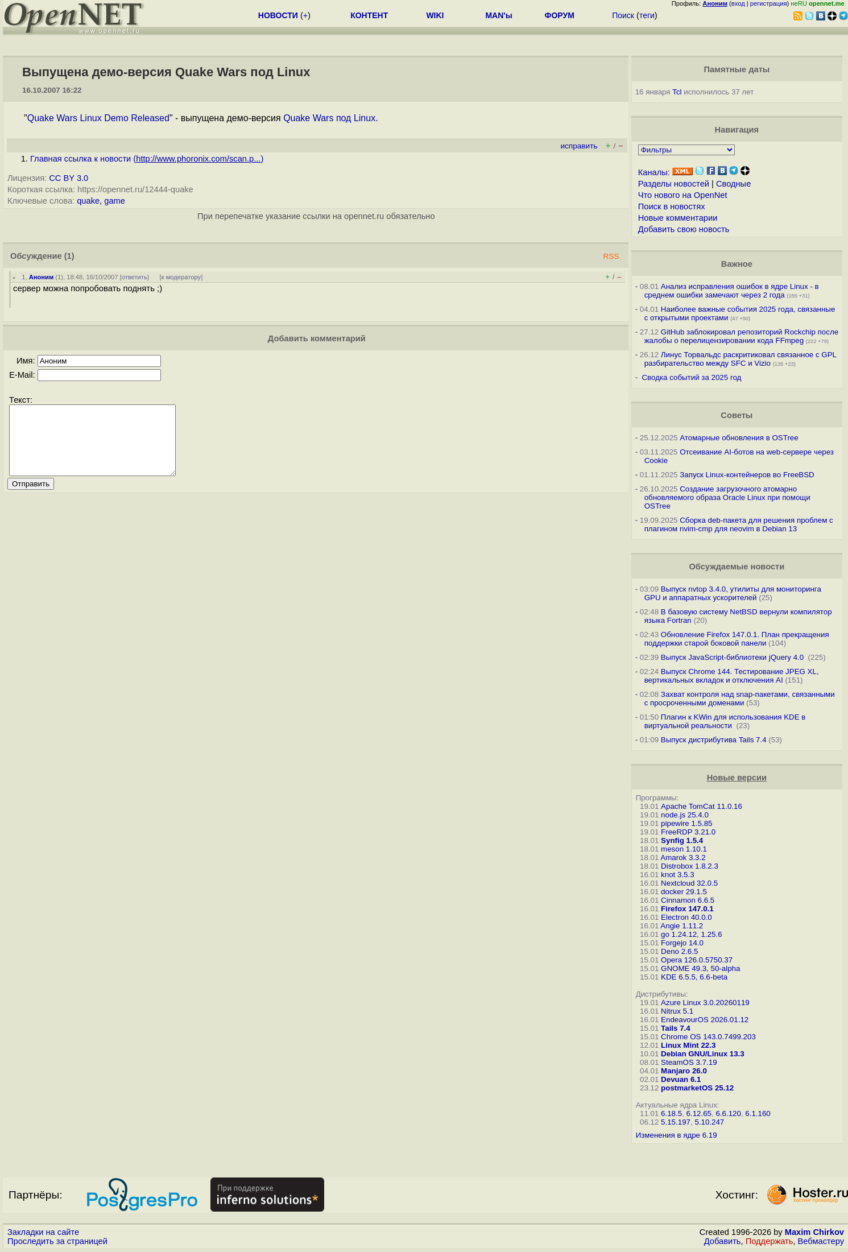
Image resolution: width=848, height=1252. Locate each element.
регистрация (768, 3)
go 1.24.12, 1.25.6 (691, 934)
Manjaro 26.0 (684, 1071)
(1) (69, 256)
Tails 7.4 (675, 1028)
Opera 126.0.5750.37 (697, 960)
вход (738, 3)
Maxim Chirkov (814, 1232)
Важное (736, 263)
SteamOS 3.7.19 (689, 1062)
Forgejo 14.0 (682, 943)
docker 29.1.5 (684, 891)
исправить (578, 146)
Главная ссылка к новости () (146, 158)
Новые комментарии (678, 217)
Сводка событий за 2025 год (691, 377)
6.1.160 (757, 1113)
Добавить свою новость (684, 229)
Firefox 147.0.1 (687, 908)
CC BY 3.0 (68, 178)
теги (647, 15)
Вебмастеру (821, 1241)
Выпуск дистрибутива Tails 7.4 (714, 740)
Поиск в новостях (671, 206)
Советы (736, 415)
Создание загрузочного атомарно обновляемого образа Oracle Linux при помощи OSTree (727, 497)
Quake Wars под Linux (329, 118)
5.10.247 (709, 1122)
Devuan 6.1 (681, 1079)
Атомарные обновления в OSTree (739, 437)
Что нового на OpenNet (682, 195)
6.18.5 (671, 1113)
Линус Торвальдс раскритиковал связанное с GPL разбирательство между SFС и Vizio (740, 358)
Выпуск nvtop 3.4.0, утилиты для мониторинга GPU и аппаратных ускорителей (732, 593)
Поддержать (769, 1241)
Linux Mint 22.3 (688, 1045)
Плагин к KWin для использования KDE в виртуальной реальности (725, 721)
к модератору (181, 277)
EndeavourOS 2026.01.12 (704, 1019)
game (114, 200)
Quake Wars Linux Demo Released (98, 118)
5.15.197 (675, 1122)
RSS (611, 256)
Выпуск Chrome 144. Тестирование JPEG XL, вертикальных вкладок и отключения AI (731, 675)
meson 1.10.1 (684, 849)
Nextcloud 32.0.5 (689, 883)
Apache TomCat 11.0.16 (701, 806)
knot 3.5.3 (677, 874)
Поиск (623, 15)
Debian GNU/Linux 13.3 (702, 1053)
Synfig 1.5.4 (682, 840)
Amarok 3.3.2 (682, 857)
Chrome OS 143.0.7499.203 (708, 1036)
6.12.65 (699, 1113)
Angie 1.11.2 (681, 926)
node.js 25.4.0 (685, 815)
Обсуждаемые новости (736, 566)
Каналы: (654, 172)
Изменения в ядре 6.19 (676, 1135)
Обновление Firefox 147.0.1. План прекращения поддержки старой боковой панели (736, 638)
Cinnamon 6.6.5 (687, 900)
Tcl (676, 92)
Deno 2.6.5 (679, 951)
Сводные (733, 183)
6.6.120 (728, 1113)
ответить (134, 277)
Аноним (41, 277)
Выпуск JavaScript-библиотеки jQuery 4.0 (733, 657)
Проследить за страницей (57, 1241)
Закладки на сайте (43, 1232)
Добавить (722, 1241)
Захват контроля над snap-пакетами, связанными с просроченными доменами (739, 698)
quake (88, 200)
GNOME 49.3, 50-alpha (700, 968)
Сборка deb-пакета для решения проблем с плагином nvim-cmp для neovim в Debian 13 (738, 524)
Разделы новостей (673, 183)
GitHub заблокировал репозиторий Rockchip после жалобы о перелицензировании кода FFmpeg (741, 336)
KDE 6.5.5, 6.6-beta (694, 977)
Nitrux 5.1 (677, 1011)
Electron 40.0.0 (686, 917)
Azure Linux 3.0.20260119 (705, 1002)
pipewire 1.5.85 (686, 823)
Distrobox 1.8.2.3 (689, 866)
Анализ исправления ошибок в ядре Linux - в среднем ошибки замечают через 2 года (731, 290)
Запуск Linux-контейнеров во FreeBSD (747, 474)
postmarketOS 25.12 (697, 1088)
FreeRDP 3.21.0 (688, 832)
